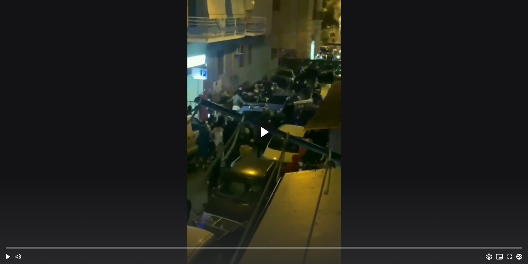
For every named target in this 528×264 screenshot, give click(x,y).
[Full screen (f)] (509, 256)
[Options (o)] (489, 256)
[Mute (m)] (18, 256)
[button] (8, 256)
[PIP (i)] (499, 256)
